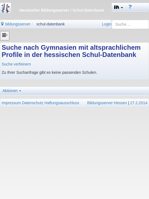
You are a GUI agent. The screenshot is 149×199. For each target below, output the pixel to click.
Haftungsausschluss (62, 103)
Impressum (11, 103)
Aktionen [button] (11, 90)
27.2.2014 (138, 103)
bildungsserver (15, 24)
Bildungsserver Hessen (107, 103)
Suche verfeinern (16, 64)
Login (106, 24)
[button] (118, 7)
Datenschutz (32, 103)
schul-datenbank (50, 24)
